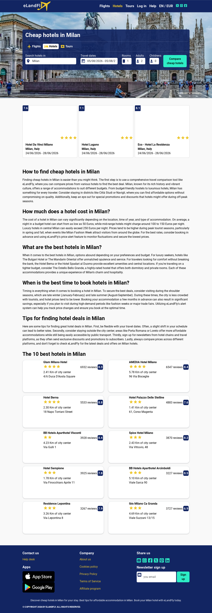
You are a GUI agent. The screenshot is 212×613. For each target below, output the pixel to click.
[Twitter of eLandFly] (178, 5)
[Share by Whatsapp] (144, 562)
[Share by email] (139, 562)
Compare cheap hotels (175, 61)
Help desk (28, 559)
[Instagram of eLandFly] (182, 5)
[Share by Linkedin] (167, 562)
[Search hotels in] (53, 61)
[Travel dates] (101, 61)
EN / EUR (166, 6)
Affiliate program (90, 588)
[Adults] (142, 61)
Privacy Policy (88, 574)
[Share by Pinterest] (162, 562)
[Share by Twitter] (156, 562)
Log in (142, 6)
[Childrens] (156, 61)
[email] (158, 577)
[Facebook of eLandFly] (186, 5)
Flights (105, 6)
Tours (129, 6)
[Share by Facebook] (150, 562)
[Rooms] (128, 61)
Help (152, 6)
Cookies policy (89, 566)
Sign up (183, 577)
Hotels (118, 6)
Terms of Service (90, 581)
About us (85, 559)
